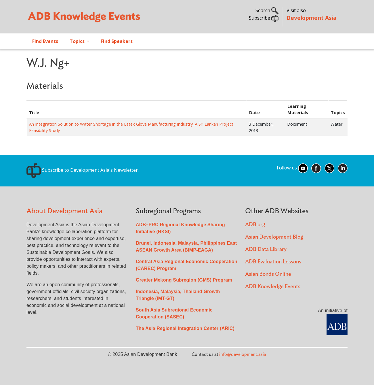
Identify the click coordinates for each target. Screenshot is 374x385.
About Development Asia (64, 211)
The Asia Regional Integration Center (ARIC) (185, 328)
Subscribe (263, 18)
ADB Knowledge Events (272, 286)
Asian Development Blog (274, 237)
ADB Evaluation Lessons (273, 262)
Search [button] (266, 10)
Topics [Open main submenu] (78, 41)
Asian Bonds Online (268, 274)
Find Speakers (117, 41)
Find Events (45, 41)
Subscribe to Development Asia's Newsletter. (82, 170)
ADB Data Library (266, 249)
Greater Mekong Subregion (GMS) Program (184, 280)
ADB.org (255, 224)
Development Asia (311, 18)
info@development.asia (242, 354)
